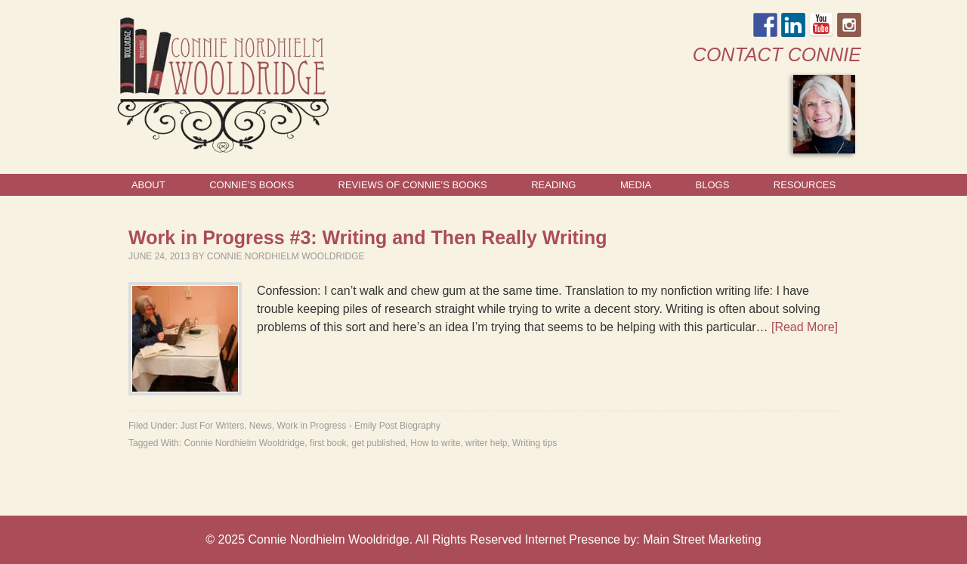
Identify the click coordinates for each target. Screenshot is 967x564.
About (148, 185)
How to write (435, 443)
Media (635, 185)
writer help (486, 443)
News (260, 425)
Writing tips (534, 443)
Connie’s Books (251, 185)
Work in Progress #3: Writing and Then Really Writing (367, 237)
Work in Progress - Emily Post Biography (359, 425)
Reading (553, 185)
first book (328, 443)
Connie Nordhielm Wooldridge (286, 256)
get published (378, 443)
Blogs (713, 185)
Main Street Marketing (702, 539)
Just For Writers (212, 425)
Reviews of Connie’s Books (412, 185)
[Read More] (804, 327)
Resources (805, 185)
